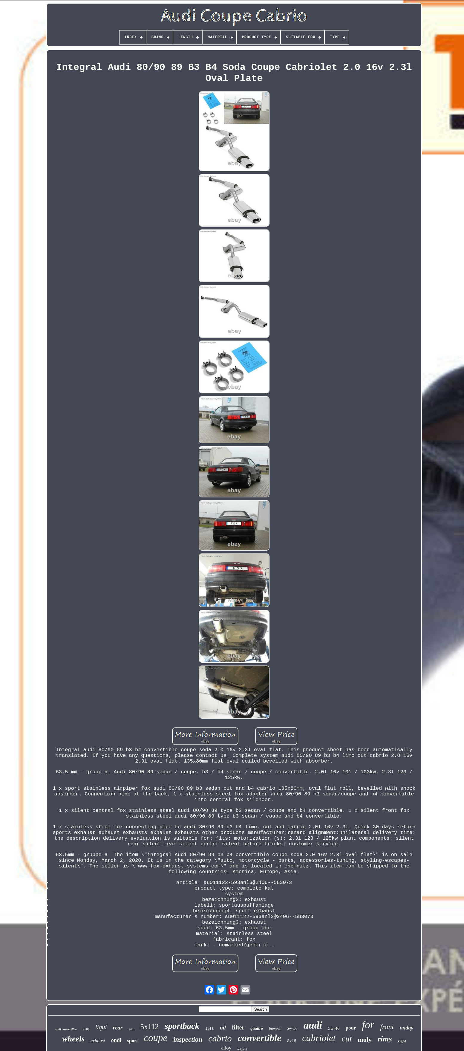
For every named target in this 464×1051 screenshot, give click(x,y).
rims (385, 1039)
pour (351, 1028)
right (402, 1041)
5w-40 (333, 1028)
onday (406, 1028)
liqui (101, 1027)
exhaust (98, 1040)
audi (313, 1025)
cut (347, 1038)
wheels (73, 1038)
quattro (256, 1028)
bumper (275, 1028)
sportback (182, 1026)
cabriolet (319, 1038)
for (368, 1025)
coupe (155, 1037)
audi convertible (66, 1029)
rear (117, 1027)
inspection (187, 1039)
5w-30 (292, 1028)
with (131, 1029)
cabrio (220, 1038)
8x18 (291, 1040)
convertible (259, 1037)
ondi (116, 1040)
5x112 (149, 1027)
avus (86, 1028)
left (209, 1029)
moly (365, 1039)
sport (132, 1040)
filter (238, 1027)
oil (223, 1027)
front (387, 1027)
